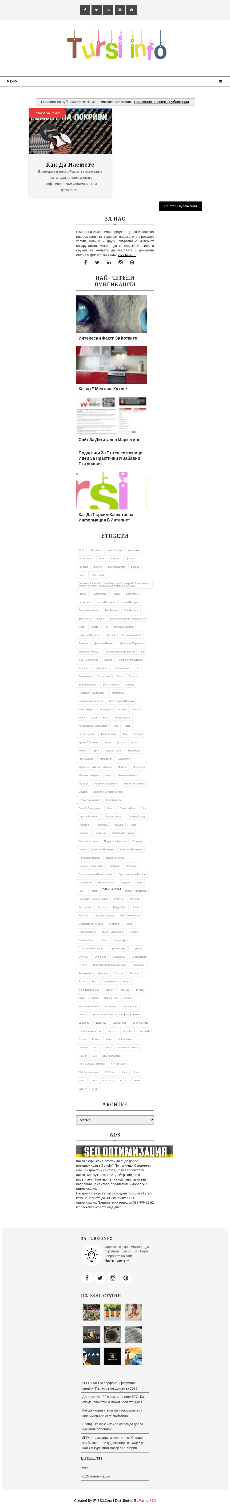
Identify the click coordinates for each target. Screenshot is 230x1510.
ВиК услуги (85, 618)
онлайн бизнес (114, 800)
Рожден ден (119, 907)
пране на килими (115, 857)
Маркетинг (124, 758)
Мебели (122, 767)
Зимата (133, 676)
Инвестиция (117, 692)
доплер (108, 659)
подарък (83, 833)
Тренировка (85, 973)
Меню (12, 81)
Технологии (139, 965)
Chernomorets (140, 1022)
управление (110, 981)
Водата (94, 626)
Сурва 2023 (119, 956)
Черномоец (111, 1006)
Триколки (103, 973)
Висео (100, 618)
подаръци (100, 833)
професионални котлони (132, 874)
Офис (110, 808)
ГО (106, 626)
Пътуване (125, 882)
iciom (109, 1039)
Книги (82, 717)
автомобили (85, 558)
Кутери (121, 742)
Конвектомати (122, 717)
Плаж (133, 824)
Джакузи (83, 643)
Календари (105, 709)
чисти (82, 1014)
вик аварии (111, 610)
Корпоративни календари (93, 725)
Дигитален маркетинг (131, 643)
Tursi (94, 1080)
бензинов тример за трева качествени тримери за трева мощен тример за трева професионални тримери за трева (114, 584)
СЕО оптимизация (130, 915)
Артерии (130, 558)
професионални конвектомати (95, 874)
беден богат (97, 575)
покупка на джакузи (115, 841)
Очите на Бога (127, 808)
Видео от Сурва (130, 602)
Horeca (96, 1039)
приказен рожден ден (91, 866)
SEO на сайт (118, 1064)
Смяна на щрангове (113, 932)
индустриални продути (122, 701)
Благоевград (100, 593)
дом (143, 651)
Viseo (137, 1080)
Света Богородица (104, 915)
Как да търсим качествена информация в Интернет (106, 517)
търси (82, 981)
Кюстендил (134, 750)
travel (82, 1080)
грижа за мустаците (90, 635)
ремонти (119, 899)
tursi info (108, 1080)
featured (144, 1031)
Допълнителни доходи (131, 659)
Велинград (84, 602)
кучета (82, 750)
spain (124, 1072)
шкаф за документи (130, 1014)
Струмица (136, 948)
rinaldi (83, 1055)
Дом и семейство (88, 659)
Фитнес (110, 989)
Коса (115, 725)
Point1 (108, 1047)
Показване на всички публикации (161, 101)
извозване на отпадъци (92, 692)
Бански (98, 566)
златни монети (111, 684)
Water (82, 1088)
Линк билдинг (86, 758)
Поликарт (137, 841)
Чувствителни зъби (102, 1014)
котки (127, 725)
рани (81, 890)
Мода (108, 775)
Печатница (101, 824)
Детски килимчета (132, 635)
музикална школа (127, 775)
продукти (131, 866)
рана (139, 882)
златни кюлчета (87, 684)
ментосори (139, 767)
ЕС (137, 668)
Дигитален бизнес (104, 643)
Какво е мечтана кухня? (103, 388)
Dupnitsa (127, 1031)
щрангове (100, 1022)
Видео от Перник (106, 602)
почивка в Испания (89, 857)
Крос (125, 734)
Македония (106, 758)
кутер (107, 742)
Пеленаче (84, 824)
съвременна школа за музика (109, 965)
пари (144, 808)
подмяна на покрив (123, 833)
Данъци (111, 635)
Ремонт (95, 890)
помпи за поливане (131, 849)
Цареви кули (111, 998)
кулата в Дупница (88, 742)
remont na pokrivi (46, 113)
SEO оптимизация (88, 1072)
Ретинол (102, 907)
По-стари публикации (180, 206)
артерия (83, 566)
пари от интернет (89, 816)
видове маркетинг (89, 610)
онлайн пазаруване (90, 808)
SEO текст (110, 1072)
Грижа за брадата (124, 626)
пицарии (118, 824)
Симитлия (114, 923)
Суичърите (100, 956)
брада (116, 593)
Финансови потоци (89, 989)
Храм (82, 998)
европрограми (122, 668)
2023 (81, 550)
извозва (129, 684)
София (134, 932)
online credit (125, 1039)
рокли (135, 907)
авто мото (96, 550)
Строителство (117, 948)
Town (136, 1072)
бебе (81, 575)
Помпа (82, 849)
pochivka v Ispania (89, 1047)
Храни (94, 998)
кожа (94, 717)
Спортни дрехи (122, 940)
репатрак (135, 899)
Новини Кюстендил (134, 783)
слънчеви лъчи (87, 932)
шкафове (84, 1022)
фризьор (124, 989)
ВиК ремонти (131, 610)
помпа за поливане (103, 849)
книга (135, 709)
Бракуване (132, 593)
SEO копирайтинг (112, 1055)
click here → (127, 255)
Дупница (83, 668)
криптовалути (108, 734)
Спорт (104, 940)
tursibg (123, 1080)
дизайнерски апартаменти (120, 651)
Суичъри (83, 956)
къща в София (113, 750)
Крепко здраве (87, 734)
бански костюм (116, 566)
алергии (114, 558)
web (94, 1088)
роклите (83, 915)
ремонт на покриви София (93, 899)
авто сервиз (115, 550)
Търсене (134, 973)
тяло (94, 981)
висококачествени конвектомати (128, 618)
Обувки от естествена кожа (108, 791)
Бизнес (83, 593)
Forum (82, 1039)
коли (106, 717)
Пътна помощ (106, 882)
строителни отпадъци (91, 948)
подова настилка (88, 841)
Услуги (126, 981)
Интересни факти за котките (108, 338)
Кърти (95, 750)
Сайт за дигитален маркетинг (109, 439)
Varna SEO (147, 1500)
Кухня (134, 742)
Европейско (101, 668)
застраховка (104, 676)
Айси (101, 558)
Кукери (138, 734)
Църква (128, 998)
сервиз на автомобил (91, 923)
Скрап (129, 923)
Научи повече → (117, 1260)
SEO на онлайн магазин (92, 1064)
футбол (140, 989)
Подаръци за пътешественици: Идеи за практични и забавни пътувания (111, 458)
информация (86, 709)
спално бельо (86, 940)
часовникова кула (89, 1006)
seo (95, 1055)
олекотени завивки (89, 800)
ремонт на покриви (136, 890)
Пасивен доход (113, 816)
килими (122, 709)
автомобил (134, 550)
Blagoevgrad (119, 1022)
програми (114, 866)
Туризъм (118, 973)
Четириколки (131, 1006)
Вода (81, 626)
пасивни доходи (137, 816)
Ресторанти (85, 907)
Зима (120, 676)
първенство (85, 882)
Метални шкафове (89, 775)
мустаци (83, 783)
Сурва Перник (139, 956)
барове (135, 566)
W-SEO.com (102, 1500)
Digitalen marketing (90, 1031)
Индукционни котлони (91, 701)
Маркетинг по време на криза (95, 767)
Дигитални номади (89, 651)
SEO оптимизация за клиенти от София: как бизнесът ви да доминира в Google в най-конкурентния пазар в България (112, 1443)
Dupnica (111, 1031)
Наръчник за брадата (106, 783)
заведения (85, 676)
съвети (83, 965)
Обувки (83, 791)
